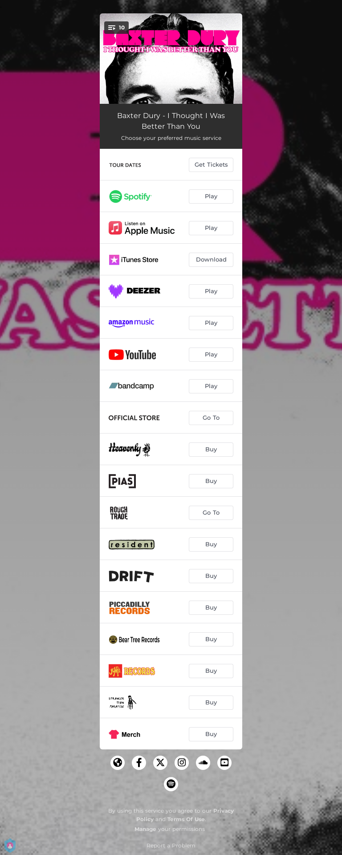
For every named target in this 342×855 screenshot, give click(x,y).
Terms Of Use (186, 819)
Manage (145, 829)
